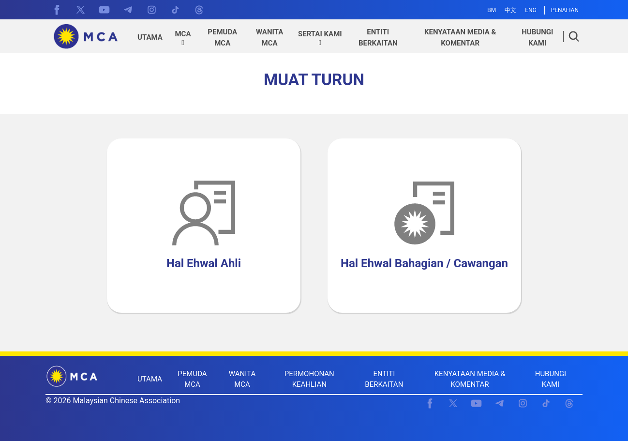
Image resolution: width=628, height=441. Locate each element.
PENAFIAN (565, 10)
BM (491, 10)
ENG (531, 10)
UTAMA (149, 379)
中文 (510, 10)
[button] (182, 39)
